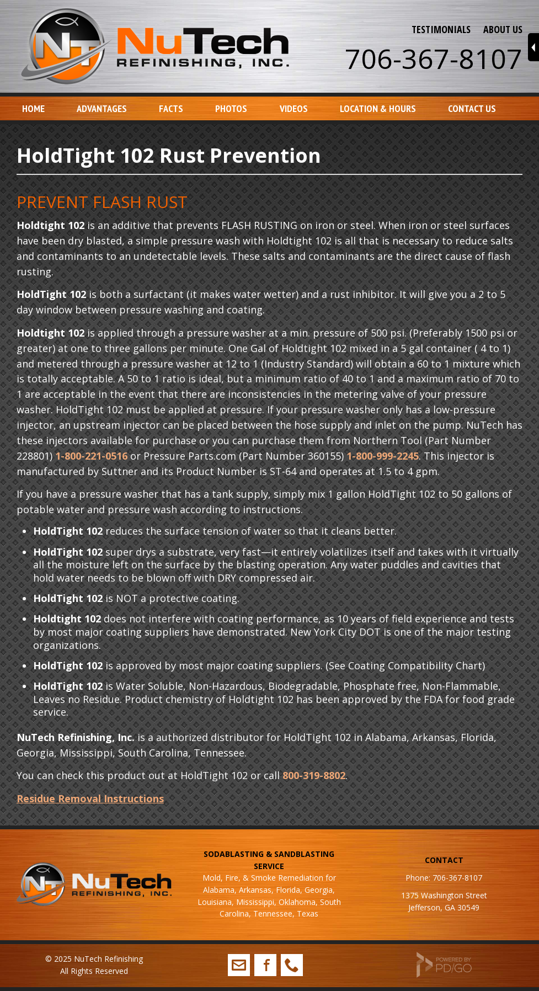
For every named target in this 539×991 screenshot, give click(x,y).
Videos (294, 108)
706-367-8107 (433, 58)
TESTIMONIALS (441, 29)
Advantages (102, 108)
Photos (231, 108)
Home (33, 108)
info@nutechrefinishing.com (239, 965)
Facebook (265, 965)
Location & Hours (378, 108)
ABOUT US (502, 29)
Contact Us (472, 108)
